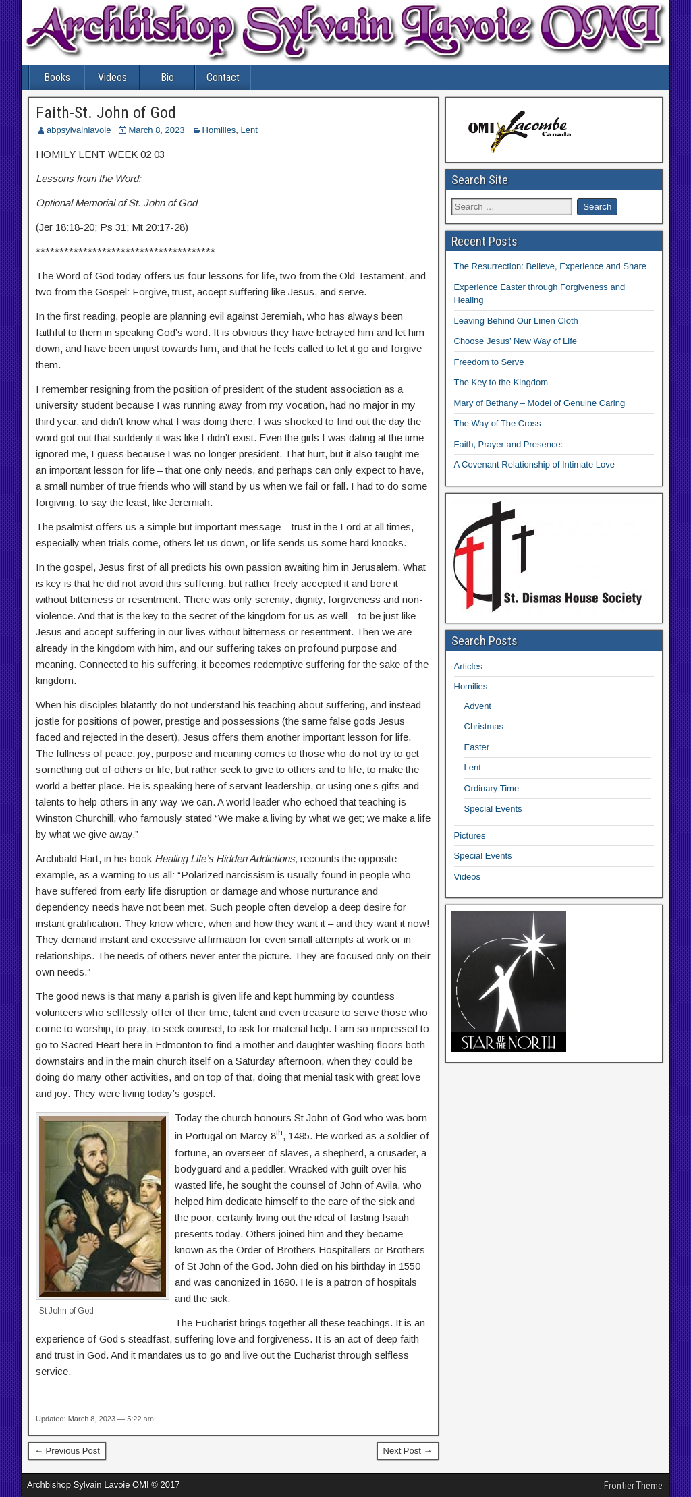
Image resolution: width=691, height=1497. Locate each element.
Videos (112, 77)
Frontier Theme (633, 1485)
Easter (477, 747)
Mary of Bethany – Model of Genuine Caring (540, 403)
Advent (477, 706)
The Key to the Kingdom (501, 382)
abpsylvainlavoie (79, 130)
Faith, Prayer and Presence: (508, 444)
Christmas (484, 726)
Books (57, 77)
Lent (249, 130)
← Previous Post (67, 1451)
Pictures (470, 835)
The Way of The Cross (497, 423)
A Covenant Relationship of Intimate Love (534, 464)
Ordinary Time (492, 788)
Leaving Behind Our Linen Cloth (516, 321)
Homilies (219, 130)
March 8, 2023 (156, 130)
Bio (167, 77)
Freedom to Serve (489, 362)
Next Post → (408, 1451)
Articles (468, 666)
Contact (223, 77)
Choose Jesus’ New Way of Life (516, 341)
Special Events (493, 808)
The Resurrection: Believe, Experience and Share (550, 266)
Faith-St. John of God (106, 112)
